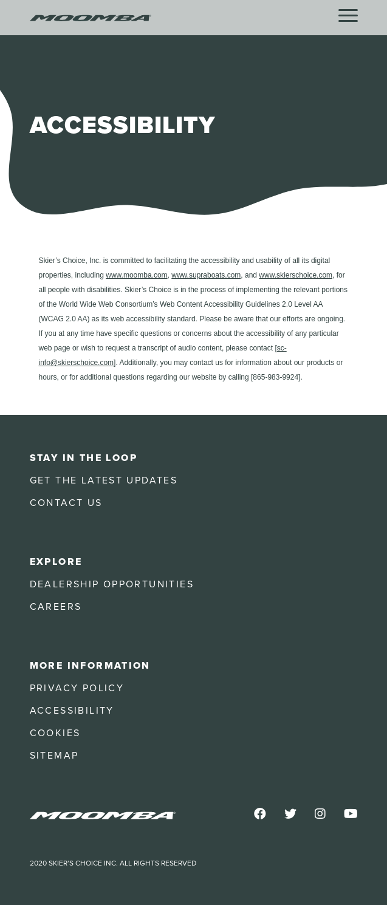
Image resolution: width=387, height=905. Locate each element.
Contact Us (66, 503)
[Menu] (348, 16)
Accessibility (72, 711)
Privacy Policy (77, 688)
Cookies (55, 733)
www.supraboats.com (206, 275)
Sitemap (54, 756)
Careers (56, 607)
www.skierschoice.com (295, 275)
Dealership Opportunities (112, 584)
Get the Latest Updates (104, 480)
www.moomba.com (136, 275)
